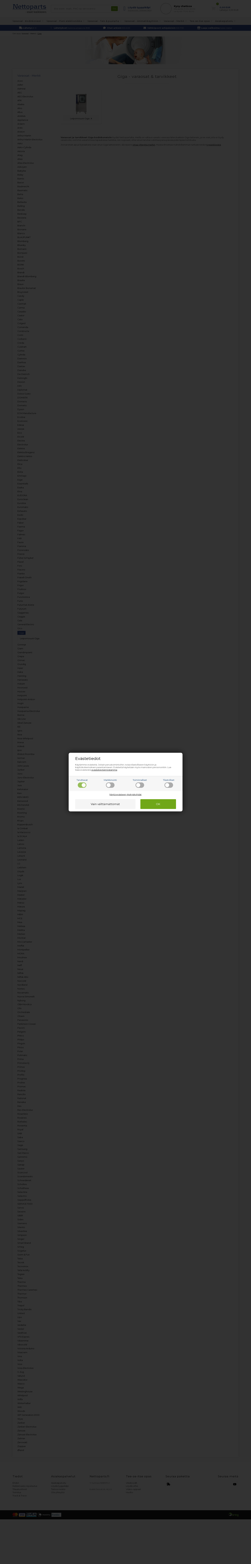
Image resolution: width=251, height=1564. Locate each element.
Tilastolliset (168, 783)
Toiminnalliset (140, 783)
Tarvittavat (82, 783)
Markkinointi (110, 783)
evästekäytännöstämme (104, 770)
